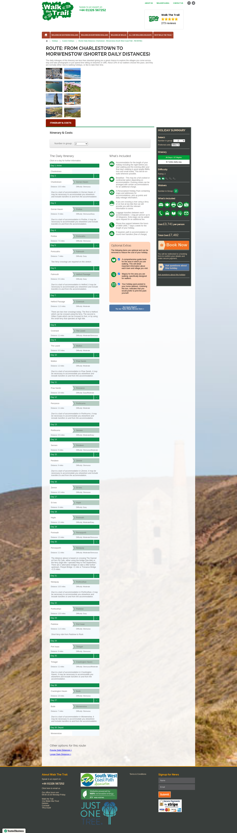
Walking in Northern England (94, 35)
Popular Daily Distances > (61, 750)
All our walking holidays (140, 35)
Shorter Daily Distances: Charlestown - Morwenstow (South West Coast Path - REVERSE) (110, 41)
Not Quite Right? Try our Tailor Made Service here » (130, 308)
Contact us (178, 3)
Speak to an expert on (92, 9)
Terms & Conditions (138, 774)
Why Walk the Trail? (163, 35)
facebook (189, 3)
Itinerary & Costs (60, 123)
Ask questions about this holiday (171, 275)
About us (149, 3)
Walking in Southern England (64, 35)
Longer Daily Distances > (60, 754)
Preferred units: (164, 145)
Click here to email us (51, 788)
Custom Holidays (68, 41)
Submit (164, 794)
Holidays (55, 41)
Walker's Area (163, 3)
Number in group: (63, 143)
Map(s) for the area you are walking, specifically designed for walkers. (134, 276)
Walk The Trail (58, 11)
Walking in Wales (118, 35)
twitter (193, 3)
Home (47, 41)
